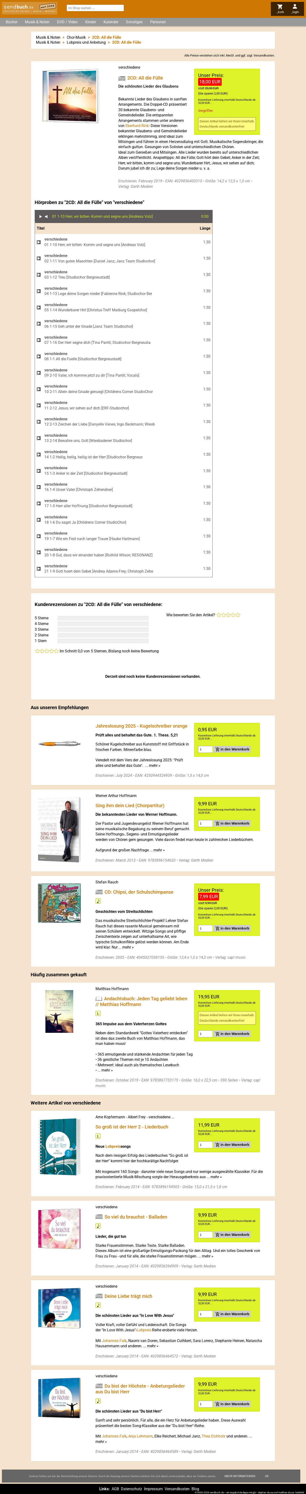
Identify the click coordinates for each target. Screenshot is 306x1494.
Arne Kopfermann (110, 1117)
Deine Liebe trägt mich (128, 1296)
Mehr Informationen (240, 1476)
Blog (195, 1489)
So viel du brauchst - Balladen (136, 1216)
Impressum (153, 1489)
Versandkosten (263, 55)
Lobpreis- (144, 1330)
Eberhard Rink (137, 125)
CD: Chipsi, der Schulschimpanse (139, 892)
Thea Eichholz (213, 1436)
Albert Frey (137, 1117)
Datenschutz (131, 1489)
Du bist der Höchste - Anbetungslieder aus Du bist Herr (140, 1388)
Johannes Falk (114, 1340)
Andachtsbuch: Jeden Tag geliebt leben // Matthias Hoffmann (141, 1001)
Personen (158, 22)
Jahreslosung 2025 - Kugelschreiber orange (141, 726)
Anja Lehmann (140, 1436)
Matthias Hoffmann (112, 989)
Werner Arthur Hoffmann (116, 795)
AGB (115, 1489)
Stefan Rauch (107, 882)
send (19, 7)
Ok (267, 1476)
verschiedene (129, 67)
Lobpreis (112, 1146)
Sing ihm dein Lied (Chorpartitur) (130, 805)
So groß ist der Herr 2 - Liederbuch (132, 1127)
